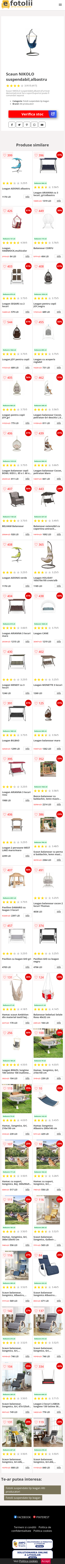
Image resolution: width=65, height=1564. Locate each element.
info (27, 196)
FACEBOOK (22, 1517)
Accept (46, 1561)
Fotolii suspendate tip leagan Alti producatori (25, 1489)
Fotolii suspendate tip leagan (23, 1498)
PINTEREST (41, 1517)
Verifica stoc (39, 114)
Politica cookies (42, 1531)
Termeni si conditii (25, 1527)
